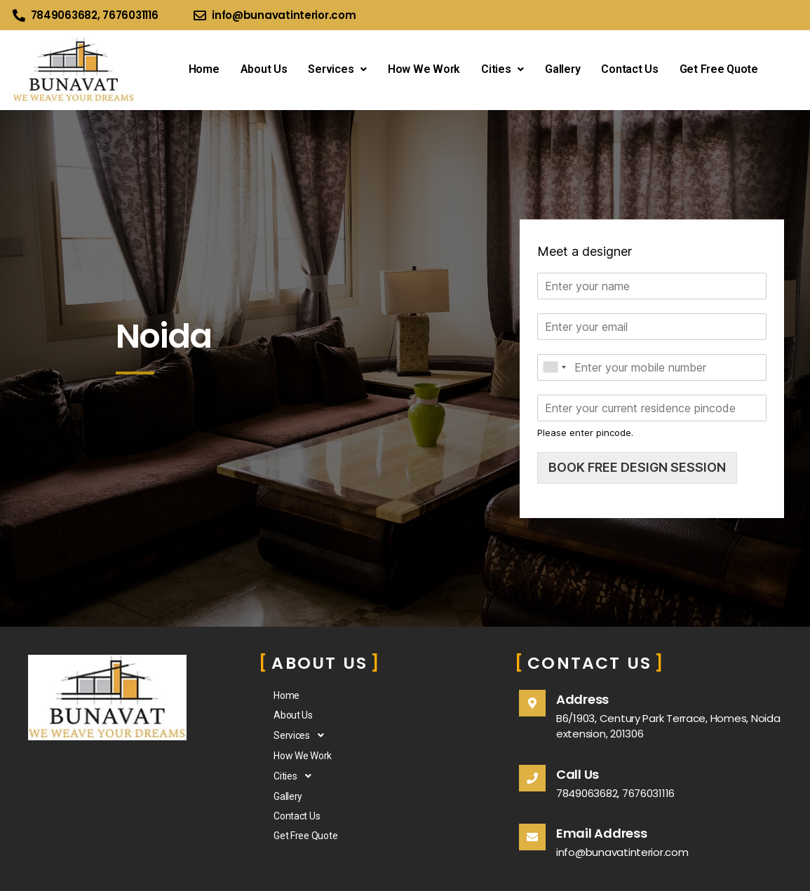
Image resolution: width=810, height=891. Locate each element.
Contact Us (629, 69)
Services (337, 69)
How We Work (424, 69)
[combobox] (554, 367)
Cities (502, 69)
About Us (264, 69)
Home (204, 69)
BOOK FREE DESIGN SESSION (637, 467)
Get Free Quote (719, 69)
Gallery (562, 69)
